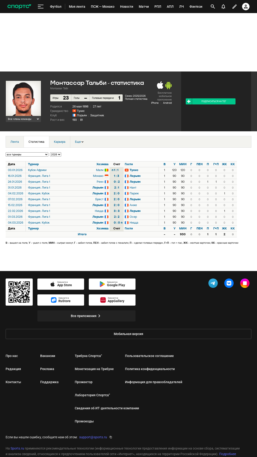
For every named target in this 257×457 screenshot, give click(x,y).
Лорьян (82, 115)
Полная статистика (136, 98)
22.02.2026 (15, 211)
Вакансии (47, 356)
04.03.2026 (15, 223)
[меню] (40, 6)
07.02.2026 (15, 199)
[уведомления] (223, 6)
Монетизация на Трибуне (94, 369)
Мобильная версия (128, 334)
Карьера (59, 142)
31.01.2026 (14, 187)
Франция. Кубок (39, 193)
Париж (134, 193)
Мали (100, 170)
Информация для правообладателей (153, 382)
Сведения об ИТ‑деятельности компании (107, 408)
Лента (15, 142)
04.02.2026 (15, 193)
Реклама (47, 369)
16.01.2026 (14, 176)
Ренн (100, 182)
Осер (133, 217)
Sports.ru (17, 448)
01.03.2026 (15, 217)
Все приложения (86, 316)
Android (167, 102)
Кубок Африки (37, 170)
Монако (98, 176)
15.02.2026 (15, 205)
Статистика (36, 142)
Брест (99, 199)
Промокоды (84, 421)
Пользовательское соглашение (149, 356)
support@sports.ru (93, 437)
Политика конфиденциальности (150, 369)
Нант (133, 187)
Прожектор (84, 382)
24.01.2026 (15, 182)
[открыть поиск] (213, 6)
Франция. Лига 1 (39, 176)
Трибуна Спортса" (88, 356)
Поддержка (49, 382)
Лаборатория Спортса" (92, 395)
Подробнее (227, 454)
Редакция (13, 369)
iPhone (155, 102)
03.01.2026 (15, 170)
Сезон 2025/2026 (135, 95)
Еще (79, 142)
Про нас (12, 356)
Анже (133, 205)
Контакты (13, 382)
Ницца (99, 211)
